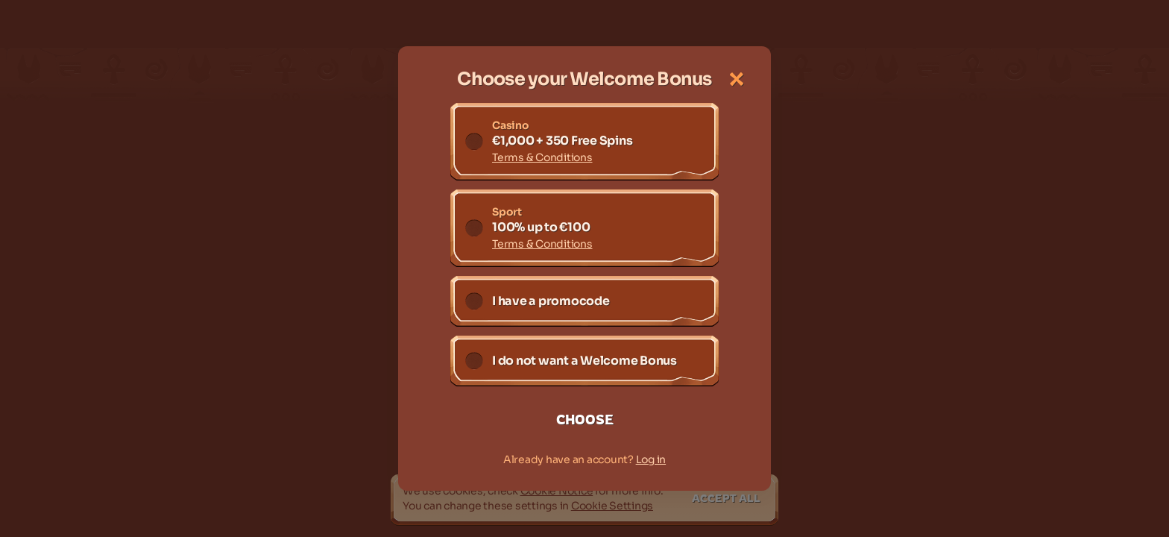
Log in (651, 459)
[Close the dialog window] (737, 79)
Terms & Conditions (542, 157)
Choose (585, 419)
